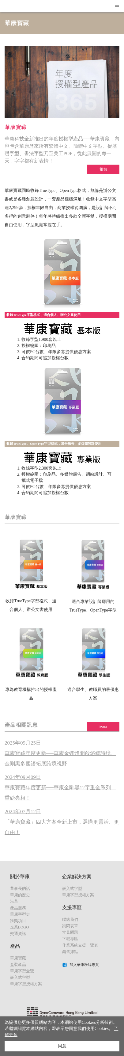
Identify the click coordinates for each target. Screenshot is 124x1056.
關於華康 (20, 876)
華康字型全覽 (22, 971)
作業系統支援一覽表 (80, 945)
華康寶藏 (18, 958)
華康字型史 (20, 914)
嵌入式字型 (20, 977)
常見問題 (70, 932)
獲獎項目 (18, 920)
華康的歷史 (20, 895)
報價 (103, 169)
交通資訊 (18, 933)
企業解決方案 (77, 876)
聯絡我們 (70, 919)
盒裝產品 (18, 964)
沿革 (14, 901)
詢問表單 (70, 926)
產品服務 (18, 907)
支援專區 (72, 907)
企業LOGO (19, 927)
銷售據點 (70, 951)
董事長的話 (20, 888)
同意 (62, 1046)
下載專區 (70, 938)
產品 (15, 946)
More (103, 727)
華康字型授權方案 (26, 984)
